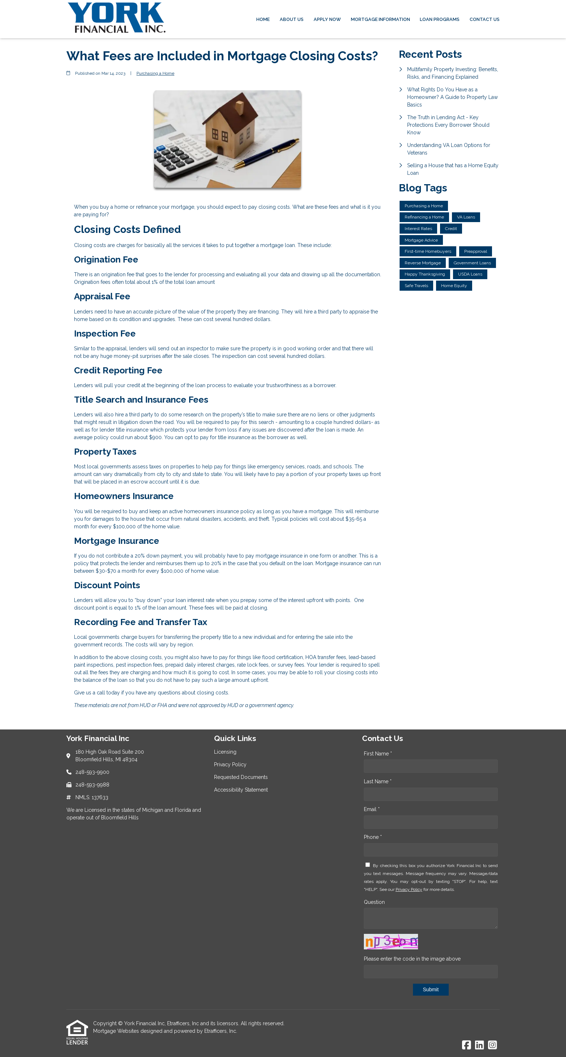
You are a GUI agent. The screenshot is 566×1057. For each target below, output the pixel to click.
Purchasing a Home (155, 73)
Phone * (373, 837)
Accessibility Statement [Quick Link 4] (241, 790)
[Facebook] (466, 1045)
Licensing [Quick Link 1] (225, 752)
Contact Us (485, 19)
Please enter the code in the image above (412, 959)
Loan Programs (440, 19)
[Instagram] (492, 1045)
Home (263, 19)
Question (374, 902)
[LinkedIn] (479, 1045)
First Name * (378, 754)
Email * (372, 809)
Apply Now (327, 19)
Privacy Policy (409, 889)
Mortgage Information (380, 19)
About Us (292, 19)
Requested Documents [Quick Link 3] (241, 777)
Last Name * (378, 781)
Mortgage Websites (116, 1031)
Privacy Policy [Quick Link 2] (230, 764)
